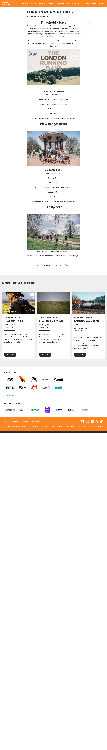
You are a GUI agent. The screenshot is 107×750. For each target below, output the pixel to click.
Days (67, 265)
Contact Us (44, 426)
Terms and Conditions (96, 426)
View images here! (53, 124)
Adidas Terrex (46, 41)
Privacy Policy (82, 426)
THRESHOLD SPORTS (12, 421)
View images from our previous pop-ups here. (53, 251)
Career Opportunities (57, 426)
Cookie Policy (71, 426)
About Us (36, 426)
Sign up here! (53, 207)
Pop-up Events (45, 16)
